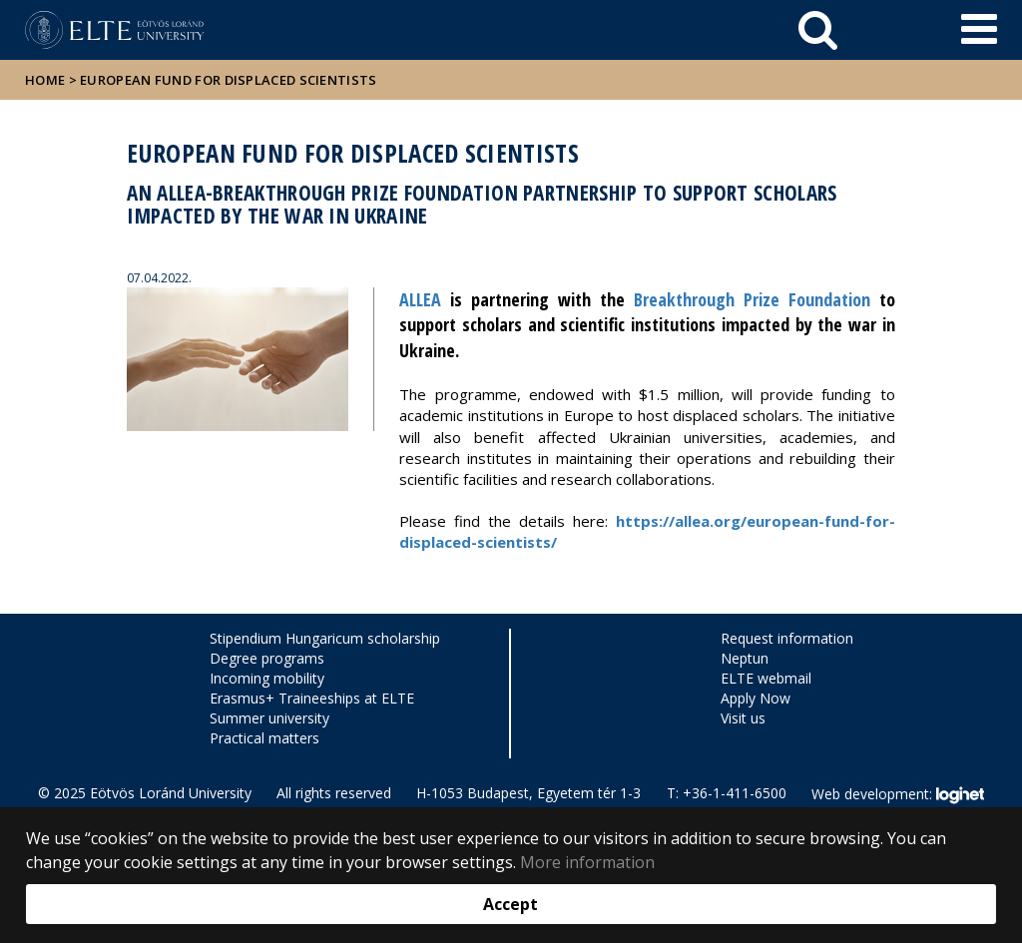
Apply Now (755, 698)
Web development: (897, 795)
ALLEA (420, 299)
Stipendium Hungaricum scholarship (325, 638)
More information (587, 862)
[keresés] (817, 30)
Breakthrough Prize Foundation (752, 299)
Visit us (743, 717)
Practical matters (264, 737)
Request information (787, 638)
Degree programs (267, 658)
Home (47, 80)
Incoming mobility (267, 678)
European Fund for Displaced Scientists (228, 80)
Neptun (744, 658)
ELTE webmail (766, 678)
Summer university (269, 717)
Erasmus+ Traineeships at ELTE (312, 698)
